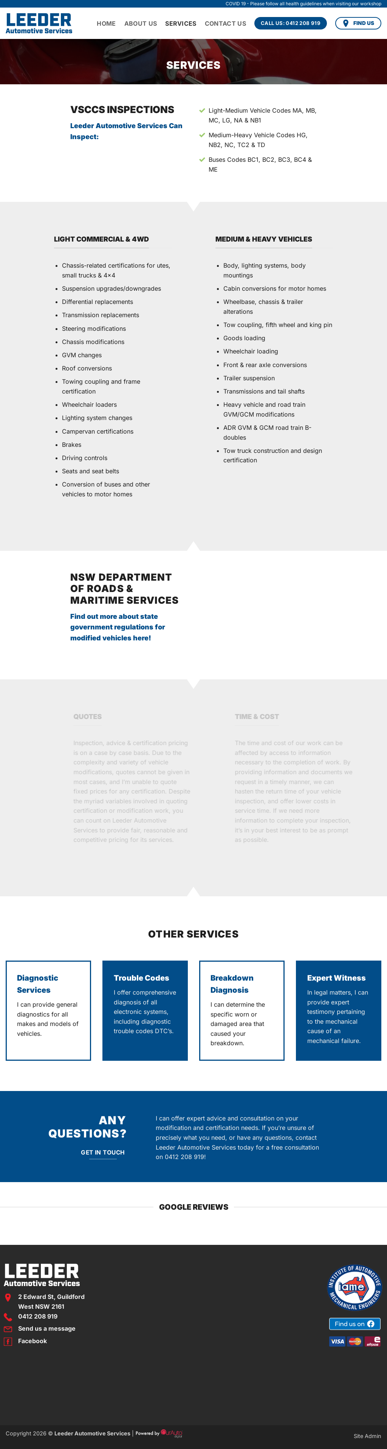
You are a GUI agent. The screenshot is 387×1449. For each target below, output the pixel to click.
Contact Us (225, 23)
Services (181, 23)
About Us (140, 23)
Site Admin (367, 1436)
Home (106, 23)
